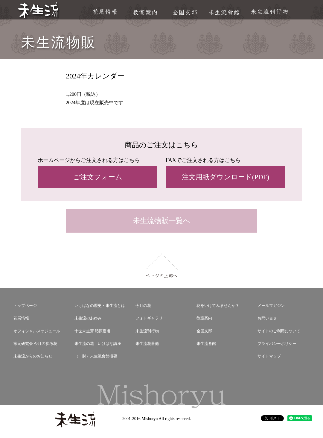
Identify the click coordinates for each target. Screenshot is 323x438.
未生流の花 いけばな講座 (97, 343)
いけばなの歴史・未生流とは (99, 305)
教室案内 (144, 12)
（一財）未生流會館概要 (95, 356)
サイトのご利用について (279, 331)
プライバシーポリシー (277, 343)
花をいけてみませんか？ (217, 305)
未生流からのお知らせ (32, 356)
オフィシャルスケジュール (36, 331)
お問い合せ (267, 318)
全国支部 (184, 12)
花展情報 (105, 12)
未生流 (38, 10)
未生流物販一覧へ (162, 221)
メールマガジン (271, 305)
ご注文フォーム (97, 177)
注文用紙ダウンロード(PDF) (225, 177)
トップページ (25, 305)
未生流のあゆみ (88, 318)
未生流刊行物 (269, 12)
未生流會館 (223, 12)
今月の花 (143, 305)
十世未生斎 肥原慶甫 (92, 331)
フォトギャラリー (151, 318)
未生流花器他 (147, 343)
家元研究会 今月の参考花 (35, 343)
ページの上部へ (162, 266)
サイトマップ (269, 356)
